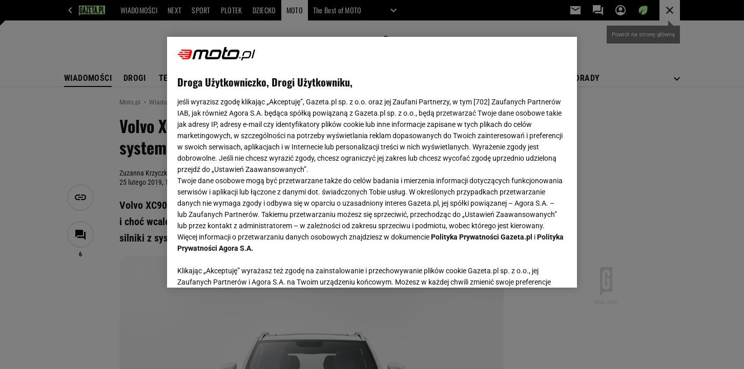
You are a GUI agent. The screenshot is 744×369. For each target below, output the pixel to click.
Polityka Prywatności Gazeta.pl (481, 237)
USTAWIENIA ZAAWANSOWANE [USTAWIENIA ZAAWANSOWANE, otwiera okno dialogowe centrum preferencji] (244, 267)
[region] (372, 162)
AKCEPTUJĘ (532, 268)
